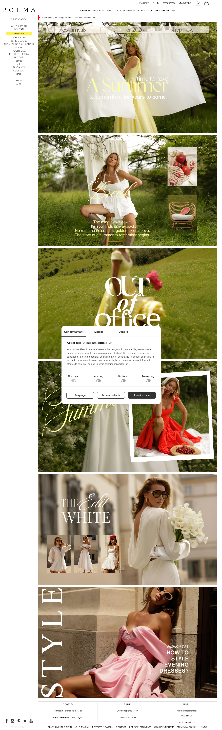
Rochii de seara (19, 54)
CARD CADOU (19, 19)
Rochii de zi (19, 51)
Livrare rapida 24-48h (127, 711)
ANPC (204, 727)
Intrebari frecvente (140, 727)
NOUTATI (19, 29)
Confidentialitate (164, 727)
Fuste (19, 64)
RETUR (19, 84)
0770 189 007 (187, 716)
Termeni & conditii (187, 727)
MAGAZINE (185, 3)
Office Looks (19, 41)
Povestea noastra (102, 727)
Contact (121, 727)
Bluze (19, 61)
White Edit (19, 37)
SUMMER (19, 33)
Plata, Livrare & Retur (60, 727)
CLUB (156, 3)
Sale (19, 74)
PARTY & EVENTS (19, 26)
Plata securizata (187, 722)
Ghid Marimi (82, 727)
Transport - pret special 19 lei (68, 711)
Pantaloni (19, 67)
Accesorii (19, 70)
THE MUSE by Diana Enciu (19, 44)
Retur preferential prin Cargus (67, 717)
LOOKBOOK (168, 3)
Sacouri (19, 57)
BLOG (19, 80)
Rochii (19, 47)
